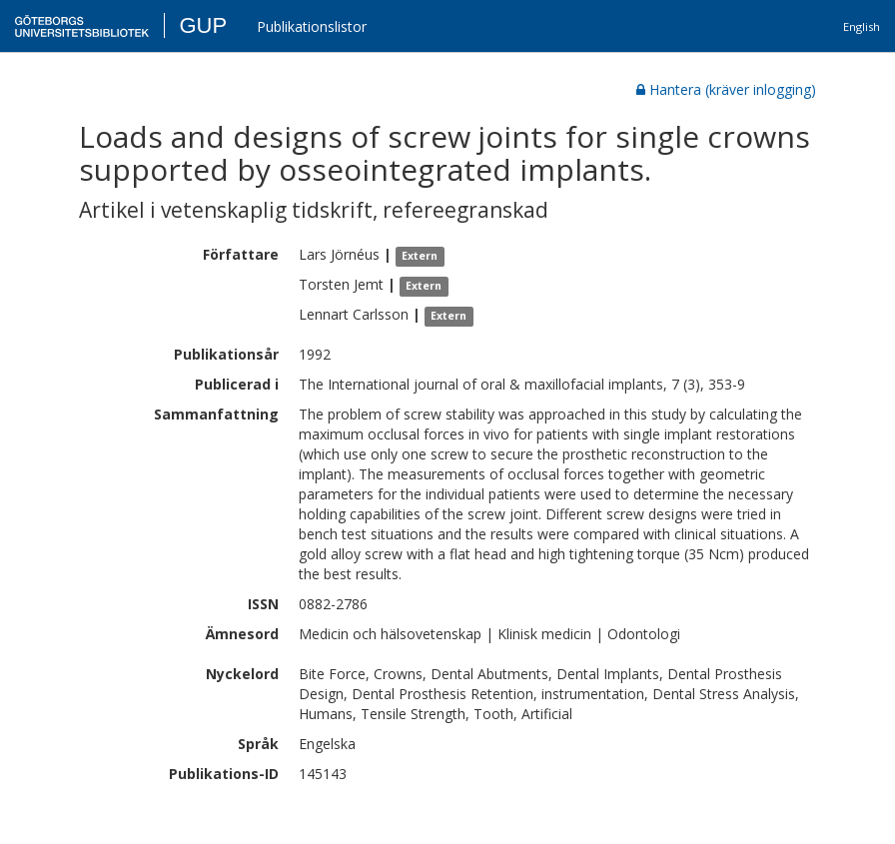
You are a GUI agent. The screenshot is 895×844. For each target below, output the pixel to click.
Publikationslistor (312, 26)
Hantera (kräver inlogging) (726, 89)
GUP (203, 25)
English (861, 26)
